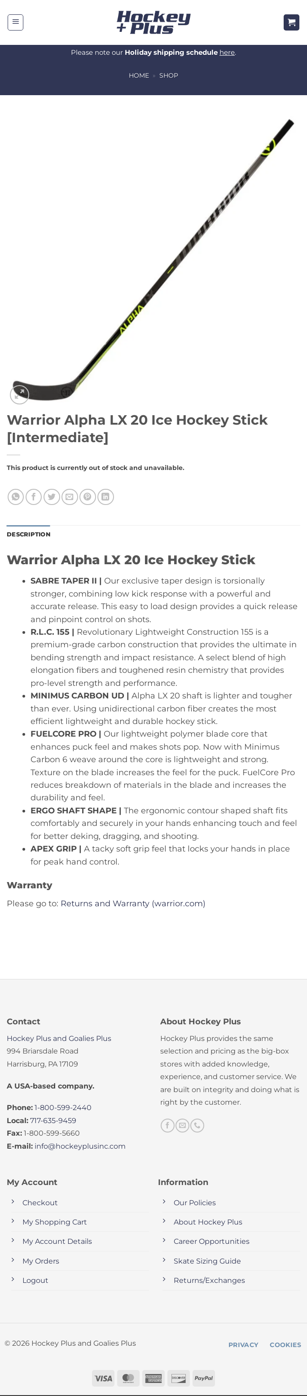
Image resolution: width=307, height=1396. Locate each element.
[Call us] (197, 1126)
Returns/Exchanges (209, 1281)
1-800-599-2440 (63, 1108)
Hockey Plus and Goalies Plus (59, 1039)
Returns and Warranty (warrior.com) (133, 904)
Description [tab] (30, 535)
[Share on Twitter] (52, 497)
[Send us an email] (182, 1126)
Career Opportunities (212, 1242)
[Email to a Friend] (69, 497)
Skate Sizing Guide (207, 1261)
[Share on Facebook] (34, 497)
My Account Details (57, 1242)
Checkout (40, 1203)
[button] (16, 22)
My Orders (40, 1261)
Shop (168, 75)
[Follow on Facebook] (167, 1126)
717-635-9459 (53, 1121)
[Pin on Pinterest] (87, 497)
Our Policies (195, 1203)
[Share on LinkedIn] (105, 497)
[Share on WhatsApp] (16, 497)
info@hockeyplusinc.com (80, 1146)
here (227, 52)
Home (139, 75)
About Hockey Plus (208, 1222)
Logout (35, 1281)
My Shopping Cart (54, 1222)
